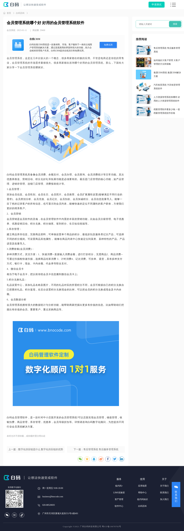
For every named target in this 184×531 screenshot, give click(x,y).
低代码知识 (142, 499)
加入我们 (164, 499)
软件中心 (119, 506)
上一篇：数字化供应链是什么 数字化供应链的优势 (35, 449)
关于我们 (164, 486)
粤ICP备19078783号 (111, 526)
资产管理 (119, 499)
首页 (7, 13)
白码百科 (20, 13)
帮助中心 (142, 492)
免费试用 (108, 45)
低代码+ (119, 486)
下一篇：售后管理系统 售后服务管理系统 (96, 449)
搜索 (175, 24)
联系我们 (164, 492)
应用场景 (142, 486)
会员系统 (11, 30)
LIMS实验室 (119, 492)
